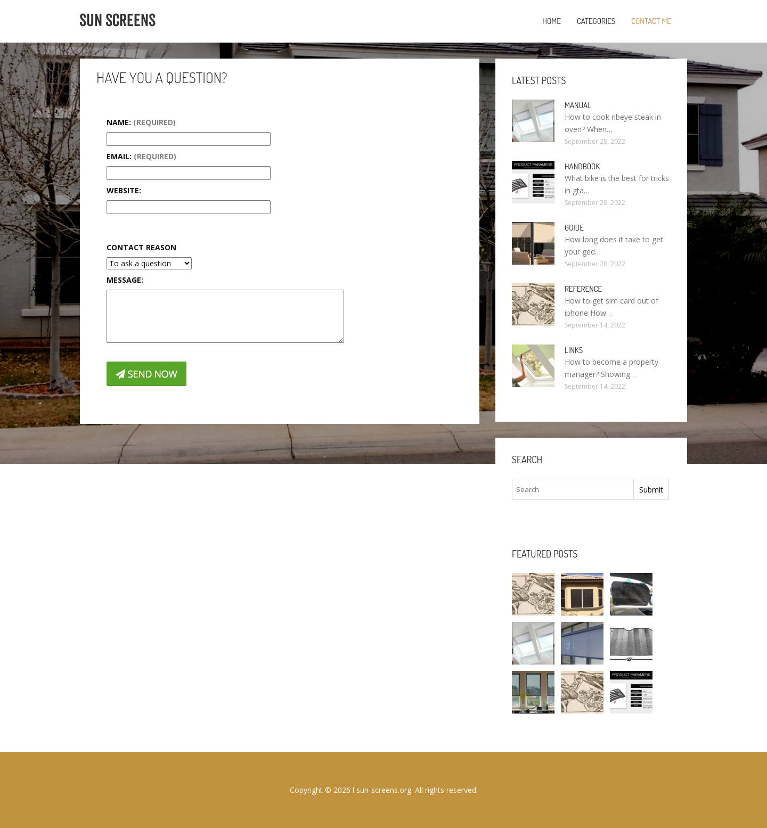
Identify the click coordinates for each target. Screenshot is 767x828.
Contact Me (651, 21)
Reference (583, 289)
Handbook (582, 166)
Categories (596, 21)
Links (574, 350)
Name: (141, 122)
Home (551, 21)
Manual (578, 105)
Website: (124, 190)
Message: (125, 280)
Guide (574, 228)
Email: (141, 156)
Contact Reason (141, 247)
